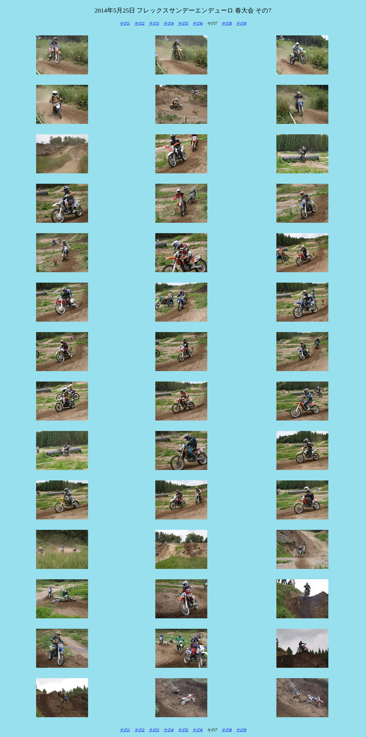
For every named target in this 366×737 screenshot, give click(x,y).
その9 (241, 23)
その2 (139, 23)
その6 (197, 23)
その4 (168, 23)
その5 (183, 23)
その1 (125, 23)
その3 (154, 23)
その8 (227, 23)
